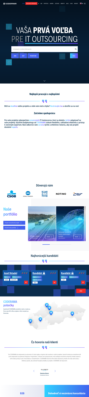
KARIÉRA (51, 3)
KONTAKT (76, 3)
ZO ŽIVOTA (57, 3)
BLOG (67, 3)
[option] (11, 193)
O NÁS (71, 3)
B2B (41, 3)
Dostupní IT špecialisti (31, 3)
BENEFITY (63, 3)
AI (38, 3)
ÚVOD (23, 3)
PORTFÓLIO (46, 3)
